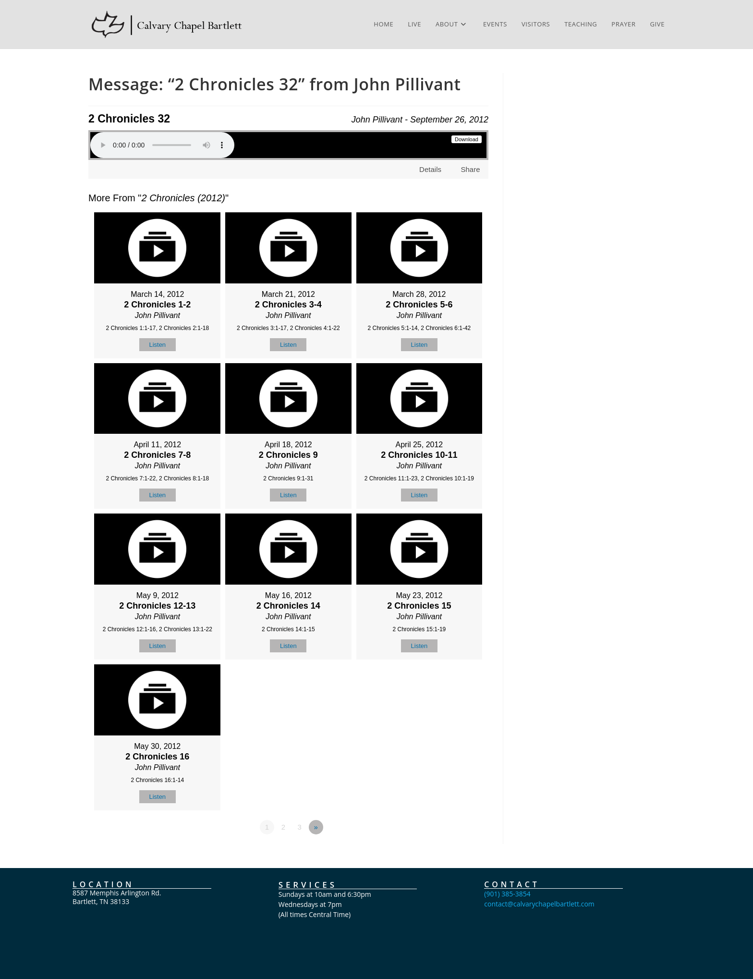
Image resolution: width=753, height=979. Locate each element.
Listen (157, 344)
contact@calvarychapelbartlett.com (539, 903)
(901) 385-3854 (507, 893)
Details (430, 169)
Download (466, 139)
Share (470, 169)
